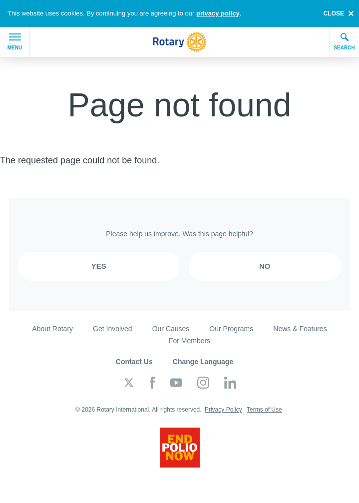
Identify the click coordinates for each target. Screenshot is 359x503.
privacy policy (218, 13)
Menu (14, 41)
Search (344, 41)
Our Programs (231, 329)
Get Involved (112, 329)
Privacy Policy (223, 409)
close (334, 13)
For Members (189, 341)
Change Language (203, 362)
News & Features (300, 329)
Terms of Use (264, 409)
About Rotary (52, 329)
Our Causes (171, 329)
